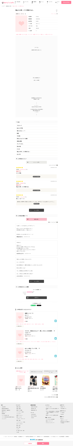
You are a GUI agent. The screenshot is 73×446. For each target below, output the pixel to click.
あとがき (19, 154)
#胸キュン (43, 34)
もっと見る (36, 210)
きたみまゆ (27, 350)
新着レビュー (4, 411)
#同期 (21, 341)
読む (43, 443)
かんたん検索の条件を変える (50, 396)
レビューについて (52, 165)
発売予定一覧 (33, 408)
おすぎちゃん (23, 169)
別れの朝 (19, 146)
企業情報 (67, 436)
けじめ (18, 149)
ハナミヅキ (22, 196)
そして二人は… (20, 143)
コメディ (18, 428)
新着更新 (3, 413)
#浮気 (46, 34)
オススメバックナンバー (50, 422)
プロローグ (19, 125)
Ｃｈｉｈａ (53, 13)
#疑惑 (31, 359)
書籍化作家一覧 (34, 410)
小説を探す (4, 406)
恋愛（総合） (18, 406)
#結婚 (17, 34)
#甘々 (30, 324)
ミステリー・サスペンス (20, 418)
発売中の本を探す (34, 406)
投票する (36, 297)
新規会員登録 (66, 2)
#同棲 (21, 324)
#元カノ (33, 324)
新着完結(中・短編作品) (6, 410)
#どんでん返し (25, 34)
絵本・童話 (18, 427)
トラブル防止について (54, 436)
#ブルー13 (50, 34)
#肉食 (33, 359)
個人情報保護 (62, 436)
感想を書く (36, 219)
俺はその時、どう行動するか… (23, 151)
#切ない (36, 359)
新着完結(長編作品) (5, 408)
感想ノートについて (52, 222)
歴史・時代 (18, 425)
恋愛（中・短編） (19, 410)
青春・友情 (18, 420)
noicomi (32, 417)
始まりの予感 (20, 128)
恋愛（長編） (18, 408)
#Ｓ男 (20, 359)
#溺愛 (25, 324)
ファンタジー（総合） (20, 411)
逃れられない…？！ (21, 130)
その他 (17, 432)
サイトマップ (10, 436)
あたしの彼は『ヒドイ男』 (31, 348)
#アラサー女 (24, 341)
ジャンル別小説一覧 (5, 415)
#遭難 (20, 34)
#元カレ (17, 341)
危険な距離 (19, 141)
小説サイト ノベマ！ (64, 420)
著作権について (40, 436)
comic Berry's (33, 414)
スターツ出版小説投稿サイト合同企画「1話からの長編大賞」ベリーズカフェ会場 (52, 412)
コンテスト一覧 (48, 406)
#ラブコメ (38, 34)
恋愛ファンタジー (19, 415)
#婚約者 (17, 324)
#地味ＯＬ (38, 341)
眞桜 (26, 315)
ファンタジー (18, 413)
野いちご (62, 418)
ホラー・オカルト (19, 423)
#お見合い (39, 324)
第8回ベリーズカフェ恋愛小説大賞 (52, 415)
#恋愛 (26, 359)
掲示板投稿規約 (46, 436)
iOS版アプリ (63, 406)
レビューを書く (36, 162)
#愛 (22, 324)
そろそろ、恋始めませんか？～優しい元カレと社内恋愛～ (39, 331)
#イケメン (29, 341)
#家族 (43, 324)
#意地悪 (22, 359)
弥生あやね (19, 236)
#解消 (36, 324)
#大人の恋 (43, 341)
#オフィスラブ (33, 341)
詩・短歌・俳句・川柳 (20, 430)
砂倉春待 (22, 183)
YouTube (62, 414)
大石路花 (26, 332)
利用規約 (15, 436)
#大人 (39, 359)
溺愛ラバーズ (28, 313)
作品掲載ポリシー (21, 436)
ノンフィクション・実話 (20, 422)
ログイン (58, 2)
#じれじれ (53, 341)
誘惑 (18, 133)
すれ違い (19, 135)
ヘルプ (5, 436)
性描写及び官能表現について (31, 436)
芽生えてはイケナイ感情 (22, 138)
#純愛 (34, 34)
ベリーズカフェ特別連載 (50, 419)
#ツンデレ (30, 34)
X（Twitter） (63, 412)
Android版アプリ (63, 408)
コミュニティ (4, 418)
